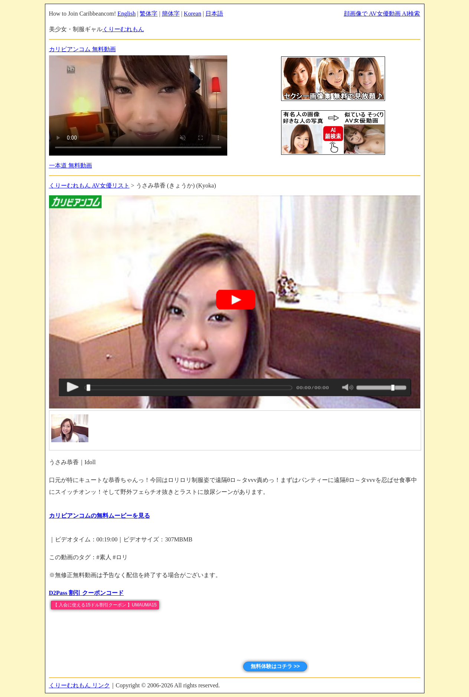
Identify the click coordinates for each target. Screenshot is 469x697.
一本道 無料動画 (70, 165)
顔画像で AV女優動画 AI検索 (382, 13)
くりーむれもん (123, 29)
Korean (192, 13)
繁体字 (148, 13)
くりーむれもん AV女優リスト (89, 185)
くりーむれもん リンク (79, 685)
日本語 (214, 13)
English (126, 13)
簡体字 (171, 13)
